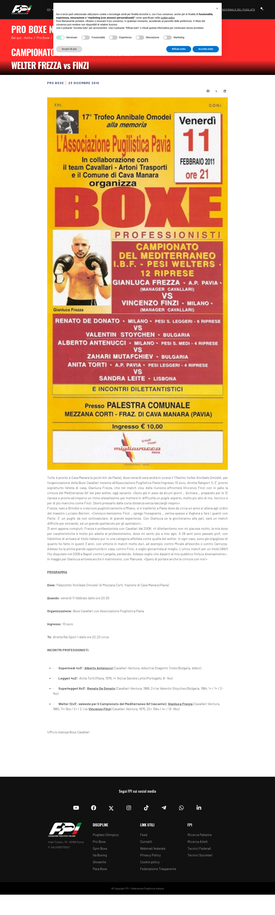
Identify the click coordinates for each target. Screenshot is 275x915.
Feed (144, 854)
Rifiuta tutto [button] (179, 49)
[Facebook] (93, 826)
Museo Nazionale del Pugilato (234, 9)
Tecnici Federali (199, 868)
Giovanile (100, 882)
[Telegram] (164, 826)
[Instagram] (128, 826)
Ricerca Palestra (199, 854)
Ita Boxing (100, 875)
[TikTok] (146, 826)
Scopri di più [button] (69, 49)
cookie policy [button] (168, 17)
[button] (217, 8)
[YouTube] (76, 826)
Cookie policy (150, 882)
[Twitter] (111, 826)
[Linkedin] (199, 826)
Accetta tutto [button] (205, 49)
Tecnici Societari (200, 875)
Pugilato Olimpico (106, 854)
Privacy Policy (150, 875)
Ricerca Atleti (197, 861)
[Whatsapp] (181, 826)
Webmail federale (153, 868)
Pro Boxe (100, 861)
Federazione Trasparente (159, 889)
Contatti (146, 861)
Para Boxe (100, 889)
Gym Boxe (100, 868)
